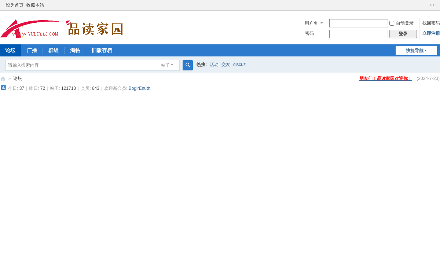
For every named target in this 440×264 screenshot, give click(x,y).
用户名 (311, 23)
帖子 (165, 65)
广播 (32, 50)
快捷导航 (414, 50)
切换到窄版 (432, 5)
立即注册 (431, 33)
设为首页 (14, 5)
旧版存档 (102, 50)
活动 (214, 64)
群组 (53, 50)
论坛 (17, 78)
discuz (239, 64)
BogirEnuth (139, 88)
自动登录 (401, 23)
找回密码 (431, 23)
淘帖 (75, 50)
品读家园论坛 (3, 78)
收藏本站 (35, 5)
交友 (225, 64)
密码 (309, 33)
